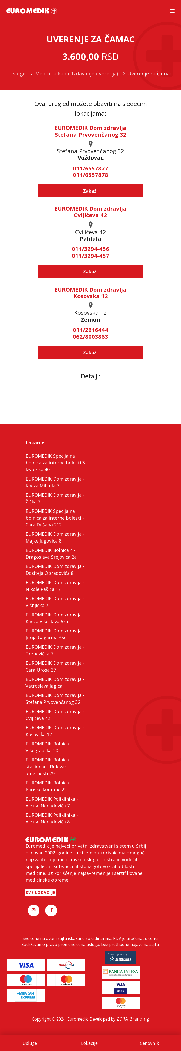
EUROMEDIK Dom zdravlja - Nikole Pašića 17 (54, 585)
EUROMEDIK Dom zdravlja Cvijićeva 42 (90, 212)
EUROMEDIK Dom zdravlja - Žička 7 (54, 498)
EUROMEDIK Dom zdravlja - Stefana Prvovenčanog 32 (54, 698)
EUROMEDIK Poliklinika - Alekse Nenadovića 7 (51, 802)
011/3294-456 (90, 248)
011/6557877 (90, 168)
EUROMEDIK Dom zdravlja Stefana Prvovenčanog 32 (90, 131)
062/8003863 (90, 336)
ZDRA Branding (132, 1019)
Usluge (30, 1043)
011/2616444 (90, 329)
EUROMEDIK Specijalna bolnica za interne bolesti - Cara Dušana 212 (54, 518)
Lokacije (89, 1043)
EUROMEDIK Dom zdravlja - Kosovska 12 (54, 730)
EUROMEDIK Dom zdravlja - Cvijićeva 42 (54, 714)
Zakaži (90, 191)
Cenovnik (149, 1043)
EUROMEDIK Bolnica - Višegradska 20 (48, 747)
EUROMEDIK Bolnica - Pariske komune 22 (48, 786)
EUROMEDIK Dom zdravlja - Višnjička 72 (54, 601)
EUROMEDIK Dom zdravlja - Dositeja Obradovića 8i (54, 569)
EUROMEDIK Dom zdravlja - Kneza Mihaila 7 (54, 482)
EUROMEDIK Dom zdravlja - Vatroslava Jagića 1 (54, 682)
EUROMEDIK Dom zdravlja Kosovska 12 (90, 292)
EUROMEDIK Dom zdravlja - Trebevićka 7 (54, 650)
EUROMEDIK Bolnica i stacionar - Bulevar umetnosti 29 (48, 766)
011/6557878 (90, 174)
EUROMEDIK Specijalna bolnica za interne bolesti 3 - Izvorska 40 (56, 462)
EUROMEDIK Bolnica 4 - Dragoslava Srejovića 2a (51, 553)
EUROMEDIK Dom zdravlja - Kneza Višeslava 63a (54, 618)
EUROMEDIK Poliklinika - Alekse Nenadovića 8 (51, 818)
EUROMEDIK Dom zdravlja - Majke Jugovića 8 (54, 537)
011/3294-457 (90, 255)
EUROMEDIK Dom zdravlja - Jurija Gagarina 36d (54, 634)
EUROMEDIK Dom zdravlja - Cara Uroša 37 (54, 666)
